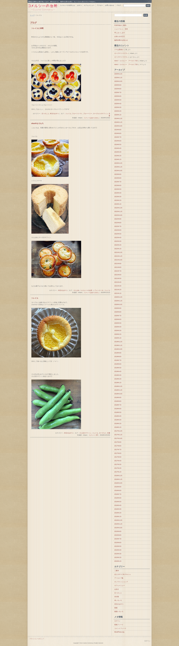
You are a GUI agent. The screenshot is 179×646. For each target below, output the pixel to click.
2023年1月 (117, 204)
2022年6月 (117, 230)
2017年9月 (117, 442)
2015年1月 (117, 561)
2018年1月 (117, 427)
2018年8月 (117, 401)
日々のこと (45, 113)
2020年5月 (117, 323)
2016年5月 (117, 502)
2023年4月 (117, 193)
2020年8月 (117, 312)
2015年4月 (117, 550)
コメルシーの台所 (86, 290)
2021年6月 (117, 275)
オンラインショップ (121, 582)
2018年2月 (117, 423)
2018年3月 (117, 420)
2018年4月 (117, 416)
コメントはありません (91, 118)
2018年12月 (118, 386)
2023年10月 (118, 170)
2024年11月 (118, 122)
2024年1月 (117, 159)
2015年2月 (117, 557)
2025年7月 (117, 92)
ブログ (118, 5)
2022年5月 (117, 234)
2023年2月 (117, 200)
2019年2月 (117, 379)
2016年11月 (118, 479)
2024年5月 (117, 144)
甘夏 (108, 433)
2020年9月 (117, 308)
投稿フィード (118, 625)
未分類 (116, 597)
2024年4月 (117, 148)
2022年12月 (118, 208)
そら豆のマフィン (85, 433)
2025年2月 (117, 111)
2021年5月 (117, 278)
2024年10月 (118, 126)
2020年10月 (118, 304)
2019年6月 (117, 364)
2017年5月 (117, 457)
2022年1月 (117, 249)
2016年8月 (117, 490)
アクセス (100, 5)
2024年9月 (117, 130)
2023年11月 (118, 167)
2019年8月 (117, 356)
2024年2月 (117, 156)
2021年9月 (117, 263)
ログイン (117, 621)
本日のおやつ (54, 113)
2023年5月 (117, 189)
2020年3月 (117, 330)
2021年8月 (117, 267)
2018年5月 (117, 412)
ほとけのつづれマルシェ (122, 574)
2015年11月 (118, 524)
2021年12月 (118, 252)
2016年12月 (118, 476)
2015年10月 (118, 528)
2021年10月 (118, 260)
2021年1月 (117, 293)
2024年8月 (117, 133)
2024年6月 (117, 141)
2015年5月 (117, 546)
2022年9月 (117, 219)
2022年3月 (117, 241)
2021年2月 (117, 290)
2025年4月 (117, 104)
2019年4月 (117, 371)
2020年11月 (118, 301)
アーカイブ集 (118, 578)
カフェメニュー (89, 5)
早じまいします (119, 33)
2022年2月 (117, 245)
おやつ (79, 5)
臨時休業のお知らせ (121, 40)
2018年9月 (117, 397)
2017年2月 (117, 468)
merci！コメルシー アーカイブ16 (126, 61)
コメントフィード (120, 628)
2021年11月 (118, 256)
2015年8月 (117, 535)
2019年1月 (117, 383)
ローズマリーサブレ (121, 53)
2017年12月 (118, 431)
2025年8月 (117, 89)
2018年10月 (118, 394)
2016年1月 (117, 516)
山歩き (116, 589)
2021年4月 (117, 282)
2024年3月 (117, 152)
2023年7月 (117, 182)
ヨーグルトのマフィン (100, 113)
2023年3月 (117, 197)
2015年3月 (117, 554)
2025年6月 (117, 96)
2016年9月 (117, 487)
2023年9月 (117, 174)
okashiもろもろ (37, 123)
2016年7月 (117, 494)
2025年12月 (118, 74)
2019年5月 (117, 368)
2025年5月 (117, 100)
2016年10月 (118, 483)
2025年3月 (117, 107)
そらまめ (76, 290)
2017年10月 (118, 438)
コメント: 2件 (93, 435)
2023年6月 (117, 185)
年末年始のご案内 (120, 25)
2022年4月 (117, 237)
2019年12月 (118, 342)
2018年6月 (117, 409)
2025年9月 (117, 85)
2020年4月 (117, 327)
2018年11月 (118, 390)
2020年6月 (117, 319)
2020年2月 (117, 334)
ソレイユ (68, 113)
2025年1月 (117, 115)
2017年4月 (117, 461)
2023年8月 (117, 178)
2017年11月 (118, 435)
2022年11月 (118, 211)
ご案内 (116, 570)
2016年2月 (117, 513)
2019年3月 (117, 375)
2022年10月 (118, 215)
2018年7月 (117, 405)
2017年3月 (117, 464)
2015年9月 (117, 531)
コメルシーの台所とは (67, 5)
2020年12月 (118, 297)
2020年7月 (117, 316)
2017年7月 (117, 449)
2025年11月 (118, 77)
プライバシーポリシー (36, 639)
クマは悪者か (118, 49)
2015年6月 (117, 542)
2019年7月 (117, 360)
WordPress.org (119, 632)
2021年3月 (117, 286)
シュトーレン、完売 (121, 29)
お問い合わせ (109, 5)
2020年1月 (117, 338)
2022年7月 (117, 226)
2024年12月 (118, 118)
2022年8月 (117, 223)
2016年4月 (117, 505)
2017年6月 (117, 453)
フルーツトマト (77, 113)
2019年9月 (117, 353)
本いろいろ (118, 600)
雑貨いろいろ (118, 611)
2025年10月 (118, 81)
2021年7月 (117, 271)
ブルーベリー (87, 113)
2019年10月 (118, 349)
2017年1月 (117, 472)
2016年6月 (117, 498)
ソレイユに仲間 (37, 28)
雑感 (115, 608)
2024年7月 (117, 137)
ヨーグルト (102, 433)
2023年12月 (118, 163)
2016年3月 (117, 509)
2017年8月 (117, 446)
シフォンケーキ (98, 290)
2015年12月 (118, 520)
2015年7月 (117, 539)
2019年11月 (118, 345)
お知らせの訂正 (119, 36)
